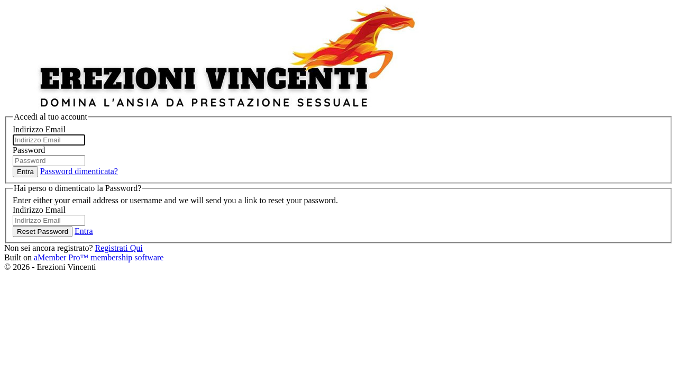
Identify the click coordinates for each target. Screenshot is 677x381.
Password (29, 150)
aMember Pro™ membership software (98, 257)
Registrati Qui (118, 247)
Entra (84, 230)
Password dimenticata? (79, 171)
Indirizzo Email (39, 129)
